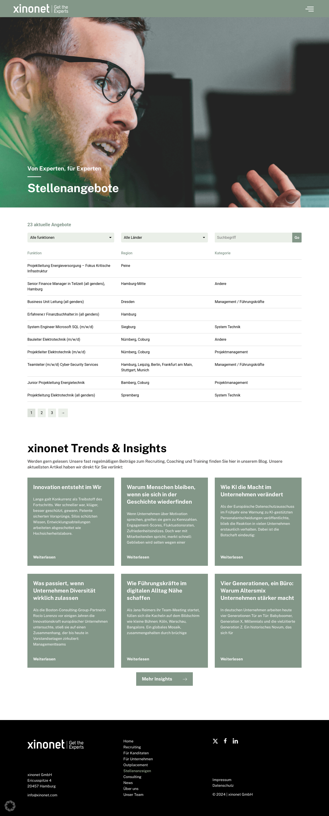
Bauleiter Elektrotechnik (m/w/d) (53, 339)
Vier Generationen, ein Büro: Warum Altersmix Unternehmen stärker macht (257, 590)
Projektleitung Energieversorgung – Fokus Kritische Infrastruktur (68, 268)
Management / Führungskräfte (239, 302)
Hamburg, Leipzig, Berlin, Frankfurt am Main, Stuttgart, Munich (157, 367)
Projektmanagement (231, 352)
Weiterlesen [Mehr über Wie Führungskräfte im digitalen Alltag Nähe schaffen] (138, 659)
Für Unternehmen (138, 759)
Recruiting (132, 747)
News (128, 783)
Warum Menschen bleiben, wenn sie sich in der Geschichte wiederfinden (161, 494)
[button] (309, 9)
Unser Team (133, 794)
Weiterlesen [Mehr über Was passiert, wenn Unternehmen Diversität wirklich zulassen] (44, 659)
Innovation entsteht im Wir (67, 487)
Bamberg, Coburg (135, 382)
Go (297, 237)
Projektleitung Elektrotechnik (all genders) (61, 395)
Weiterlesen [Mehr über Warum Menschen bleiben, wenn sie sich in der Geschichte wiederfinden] (138, 557)
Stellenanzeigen (137, 771)
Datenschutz (223, 785)
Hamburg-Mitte (133, 284)
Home (128, 741)
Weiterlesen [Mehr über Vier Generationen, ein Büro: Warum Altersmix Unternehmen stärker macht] (231, 659)
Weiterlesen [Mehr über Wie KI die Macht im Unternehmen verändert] (231, 557)
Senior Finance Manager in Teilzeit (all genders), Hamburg (66, 286)
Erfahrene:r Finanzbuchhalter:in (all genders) (63, 314)
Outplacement (135, 765)
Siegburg (128, 327)
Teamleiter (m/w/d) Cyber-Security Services (62, 364)
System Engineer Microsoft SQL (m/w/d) (60, 327)
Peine (125, 265)
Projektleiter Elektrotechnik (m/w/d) (56, 352)
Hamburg (128, 314)
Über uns (130, 789)
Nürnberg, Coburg (135, 339)
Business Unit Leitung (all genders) (55, 302)
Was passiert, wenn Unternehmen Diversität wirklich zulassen (64, 590)
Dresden (128, 302)
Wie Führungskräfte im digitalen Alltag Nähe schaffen (156, 590)
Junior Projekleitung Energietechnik (56, 382)
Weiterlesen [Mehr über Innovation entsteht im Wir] (44, 557)
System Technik (227, 327)
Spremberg (130, 395)
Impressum (221, 780)
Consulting (132, 777)
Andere (220, 284)
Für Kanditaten (136, 753)
